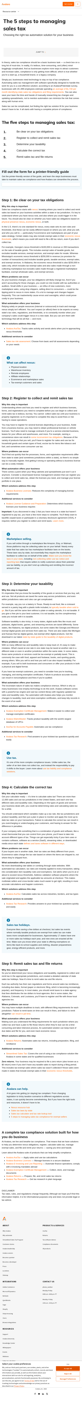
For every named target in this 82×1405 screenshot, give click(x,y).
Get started (68, 4)
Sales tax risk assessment (18, 341)
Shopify (5, 1309)
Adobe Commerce (9, 1287)
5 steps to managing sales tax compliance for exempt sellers (39, 1117)
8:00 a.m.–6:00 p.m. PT (50, 1294)
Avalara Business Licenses (18, 491)
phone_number (48, 1287)
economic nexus (33, 222)
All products (47, 1249)
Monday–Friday (48, 1299)
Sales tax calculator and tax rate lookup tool (31, 1113)
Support (5, 1334)
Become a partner (9, 1257)
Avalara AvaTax (13, 328)
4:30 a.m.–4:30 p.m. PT (50, 1303)
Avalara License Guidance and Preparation (26, 503)
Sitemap (5, 1275)
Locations (6, 1271)
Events (5, 1352)
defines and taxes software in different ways (44, 843)
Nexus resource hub (20, 1107)
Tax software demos (49, 1240)
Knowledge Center (9, 1343)
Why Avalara (7, 1231)
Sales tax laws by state (21, 1110)
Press (4, 1266)
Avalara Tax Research (16, 736)
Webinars (6, 1356)
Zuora (4, 1318)
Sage (4, 1305)
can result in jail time (21, 1014)
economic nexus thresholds (59, 1071)
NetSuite (5, 1296)
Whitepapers (7, 1348)
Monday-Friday (47, 1291)
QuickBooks (7, 1300)
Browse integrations (9, 1322)
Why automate (7, 1235)
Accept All (68, 1368)
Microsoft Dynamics (9, 1291)
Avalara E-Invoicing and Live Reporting (24, 1164)
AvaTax (45, 1231)
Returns (45, 1235)
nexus (35, 209)
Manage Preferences (68, 1379)
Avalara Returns (13, 1041)
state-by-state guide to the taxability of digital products (47, 637)
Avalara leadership (9, 1249)
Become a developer (9, 1262)
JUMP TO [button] (40, 52)
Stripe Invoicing (8, 1314)
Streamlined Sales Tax (16, 1053)
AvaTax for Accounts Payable (19, 727)
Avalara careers (8, 1253)
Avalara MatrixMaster (16, 719)
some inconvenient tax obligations (46, 437)
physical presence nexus (13, 222)
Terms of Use (29, 1381)
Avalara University (8, 1339)
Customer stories (8, 1244)
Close (68, 1364)
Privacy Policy (19, 1386)
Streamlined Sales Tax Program (13, 1240)
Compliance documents (50, 1244)
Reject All (68, 1374)
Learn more (58, 521)
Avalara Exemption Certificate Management (26, 711)
